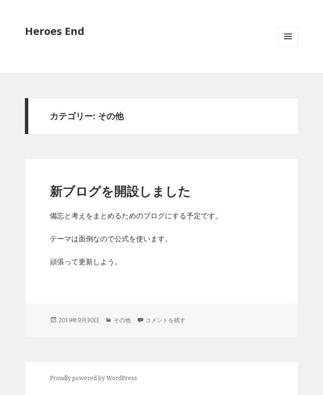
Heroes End (54, 30)
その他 (122, 320)
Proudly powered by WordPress (93, 378)
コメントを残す (165, 320)
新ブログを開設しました (120, 191)
